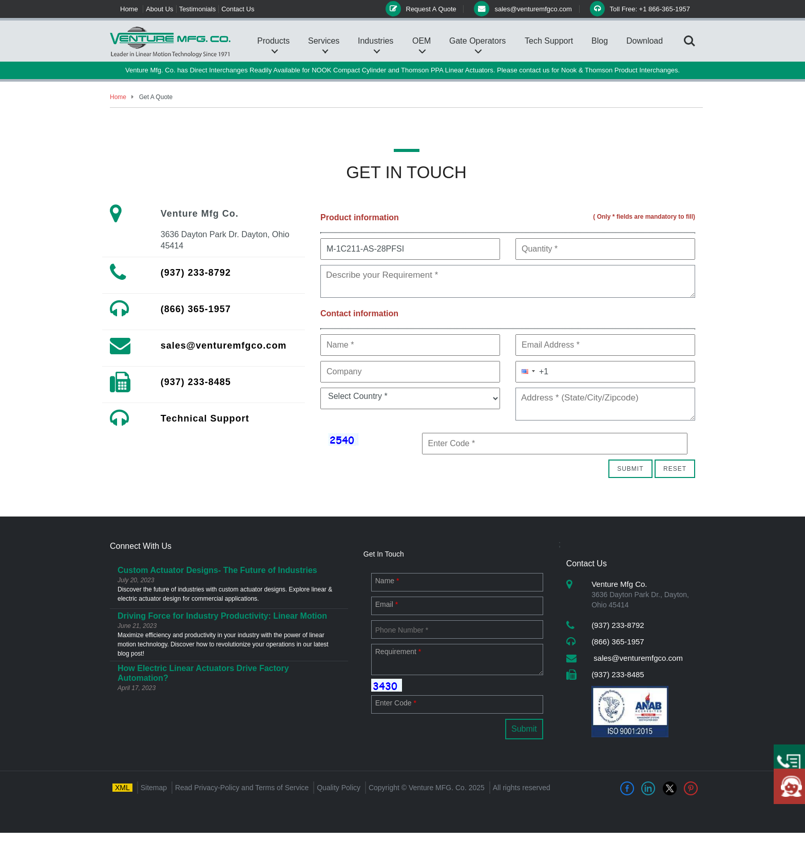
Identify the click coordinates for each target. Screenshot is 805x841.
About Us (159, 9)
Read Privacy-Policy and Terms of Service (242, 787)
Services (323, 40)
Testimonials (197, 9)
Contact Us (237, 9)
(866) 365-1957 (196, 309)
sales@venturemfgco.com (224, 345)
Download (644, 40)
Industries (375, 40)
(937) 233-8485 (196, 382)
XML (122, 787)
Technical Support (205, 418)
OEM (421, 40)
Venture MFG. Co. (438, 787)
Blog (599, 40)
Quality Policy (338, 787)
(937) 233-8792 (196, 272)
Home (129, 9)
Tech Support (549, 40)
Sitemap (154, 787)
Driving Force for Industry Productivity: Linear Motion (222, 615)
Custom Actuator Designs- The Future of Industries (217, 570)
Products (273, 40)
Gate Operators (477, 40)
